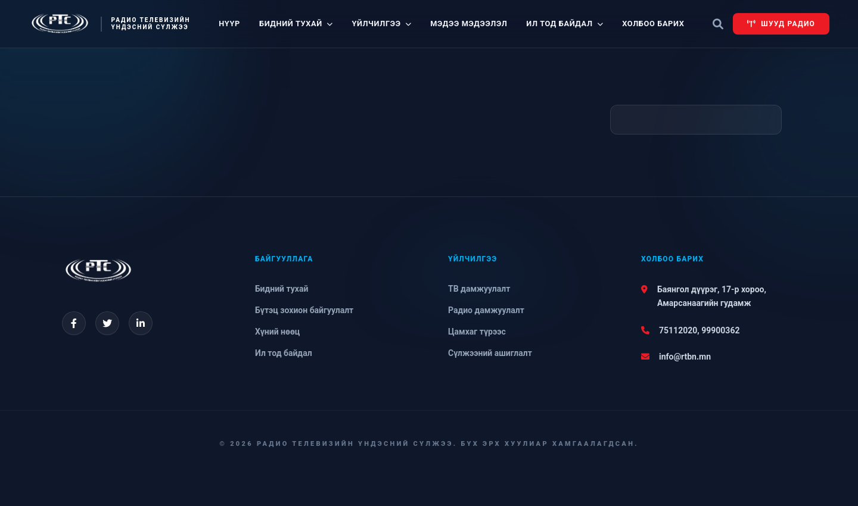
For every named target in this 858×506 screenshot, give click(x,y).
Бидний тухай (295, 23)
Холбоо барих (653, 23)
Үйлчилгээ (381, 23)
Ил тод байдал (564, 23)
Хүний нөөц (277, 331)
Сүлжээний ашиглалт (490, 353)
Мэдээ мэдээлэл (468, 23)
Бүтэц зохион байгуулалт (304, 310)
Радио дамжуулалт (486, 310)
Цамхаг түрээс (477, 331)
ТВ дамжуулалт (479, 288)
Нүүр (229, 23)
